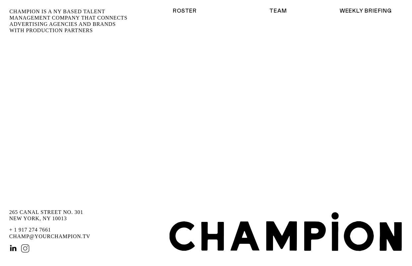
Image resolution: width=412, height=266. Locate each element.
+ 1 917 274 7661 (30, 230)
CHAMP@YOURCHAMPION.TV (49, 236)
